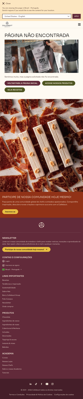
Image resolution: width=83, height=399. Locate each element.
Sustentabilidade (9, 288)
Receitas (5, 280)
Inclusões (5, 332)
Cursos (5, 358)
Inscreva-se (10, 211)
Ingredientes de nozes (10, 325)
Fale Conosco (7, 299)
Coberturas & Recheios (11, 328)
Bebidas (5, 347)
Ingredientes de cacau (10, 321)
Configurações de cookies (64, 395)
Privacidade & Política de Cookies (39, 395)
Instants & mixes (8, 343)
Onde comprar (8, 306)
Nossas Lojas (7, 361)
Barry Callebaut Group (11, 295)
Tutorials (5, 373)
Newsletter (6, 303)
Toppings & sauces (9, 340)
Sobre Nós (6, 291)
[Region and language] (36, 16)
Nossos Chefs (7, 365)
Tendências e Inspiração (11, 284)
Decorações (6, 336)
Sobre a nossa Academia (12, 369)
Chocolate (6, 317)
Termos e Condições (17, 395)
